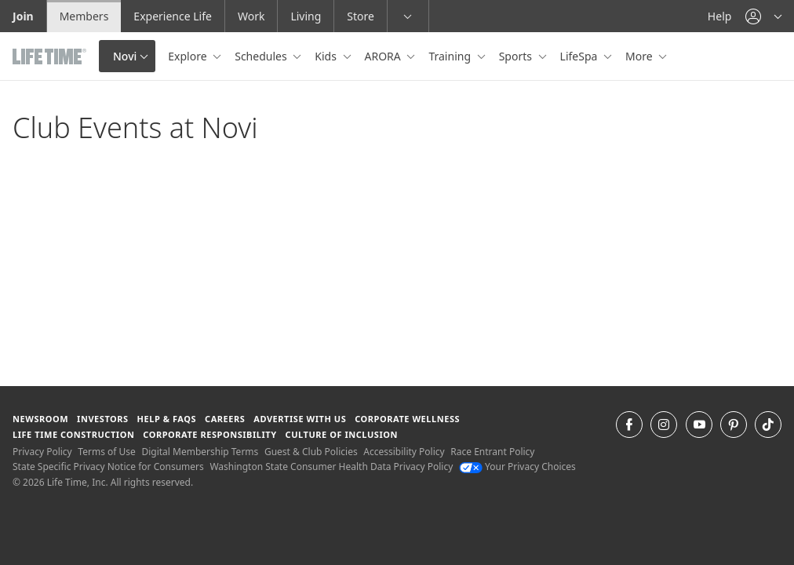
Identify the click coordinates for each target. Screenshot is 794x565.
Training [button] (450, 56)
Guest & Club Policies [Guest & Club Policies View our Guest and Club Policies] (311, 451)
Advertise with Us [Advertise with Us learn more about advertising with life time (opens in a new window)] (299, 419)
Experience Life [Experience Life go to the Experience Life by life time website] (172, 16)
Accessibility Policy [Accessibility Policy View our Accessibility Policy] (403, 451)
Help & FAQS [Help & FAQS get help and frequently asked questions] (167, 419)
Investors (103, 419)
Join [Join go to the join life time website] (23, 16)
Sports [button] (517, 56)
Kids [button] (327, 56)
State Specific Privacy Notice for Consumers (108, 466)
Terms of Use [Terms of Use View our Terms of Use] (106, 451)
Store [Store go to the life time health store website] (360, 16)
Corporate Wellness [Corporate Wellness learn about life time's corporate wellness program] (407, 419)
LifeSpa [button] (580, 56)
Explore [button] (188, 56)
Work (251, 16)
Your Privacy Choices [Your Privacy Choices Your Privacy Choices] (517, 466)
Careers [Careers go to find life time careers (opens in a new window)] (225, 419)
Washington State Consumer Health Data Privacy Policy (331, 466)
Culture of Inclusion (342, 434)
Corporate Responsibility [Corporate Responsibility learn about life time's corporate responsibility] (209, 434)
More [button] (640, 56)
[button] (763, 16)
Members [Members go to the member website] (84, 16)
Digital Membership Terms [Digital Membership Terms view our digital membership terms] (199, 451)
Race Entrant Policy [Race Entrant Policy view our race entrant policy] (492, 451)
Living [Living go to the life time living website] (305, 16)
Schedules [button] (262, 56)
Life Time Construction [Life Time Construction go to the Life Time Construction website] (73, 434)
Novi (125, 56)
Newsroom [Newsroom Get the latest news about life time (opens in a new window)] (40, 419)
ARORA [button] (384, 56)
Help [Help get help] (720, 16)
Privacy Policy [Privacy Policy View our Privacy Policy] (42, 451)
